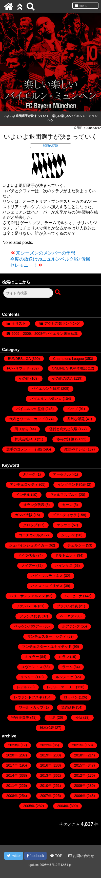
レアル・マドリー (61, 687)
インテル (23, 495)
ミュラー (32, 657)
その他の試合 (62, 378)
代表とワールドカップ (27, 419)
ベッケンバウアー (28, 626)
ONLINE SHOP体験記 (69, 368)
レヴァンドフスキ (28, 697)
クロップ (30, 525)
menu (81, 6)
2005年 (29, 806)
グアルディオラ (64, 515)
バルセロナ (73, 596)
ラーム (67, 667)
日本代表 (47, 728)
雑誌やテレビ (75, 449)
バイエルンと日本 (46, 388)
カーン (67, 505)
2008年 (11, 796)
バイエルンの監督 (30, 409)
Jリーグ (29, 474)
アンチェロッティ (24, 484)
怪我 (78, 717)
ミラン (63, 657)
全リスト (19, 323)
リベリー (27, 677)
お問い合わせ (81, 856)
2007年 (46, 796)
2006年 (80, 796)
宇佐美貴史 (20, 717)
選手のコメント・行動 (24, 449)
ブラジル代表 (67, 606)
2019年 (46, 755)
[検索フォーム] (28, 293)
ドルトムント (65, 555)
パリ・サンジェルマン (27, 596)
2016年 (46, 765)
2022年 (46, 745)
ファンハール (26, 606)
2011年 (11, 786)
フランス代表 (30, 616)
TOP (56, 856)
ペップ (72, 409)
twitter (14, 856)
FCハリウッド (18, 368)
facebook (35, 856)
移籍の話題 (50, 145)
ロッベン (71, 697)
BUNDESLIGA (19, 359)
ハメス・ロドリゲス (47, 586)
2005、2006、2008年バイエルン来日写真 (45, 333)
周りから (21, 429)
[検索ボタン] (58, 292)
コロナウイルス (31, 535)
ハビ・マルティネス (47, 576)
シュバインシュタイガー (28, 545)
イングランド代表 (71, 484)
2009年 (80, 786)
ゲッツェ (64, 525)
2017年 (11, 765)
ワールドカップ (31, 707)
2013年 (46, 775)
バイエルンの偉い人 (46, 399)
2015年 (80, 765)
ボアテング (71, 626)
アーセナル (62, 474)
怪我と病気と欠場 (63, 429)
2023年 (13, 745)
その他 (24, 378)
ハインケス (64, 565)
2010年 (46, 786)
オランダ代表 (34, 505)
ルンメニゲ (64, 677)
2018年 (80, 755)
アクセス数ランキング (62, 323)
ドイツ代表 (26, 555)
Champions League (68, 359)
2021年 (78, 745)
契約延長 (68, 707)
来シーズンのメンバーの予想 (45, 253)
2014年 (11, 775)
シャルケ (68, 535)
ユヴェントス (32, 667)
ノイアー (28, 565)
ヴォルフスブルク (64, 495)
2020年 (11, 755)
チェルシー (76, 545)
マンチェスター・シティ (46, 636)
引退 (52, 717)
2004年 (63, 806)
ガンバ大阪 (24, 515)
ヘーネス (67, 616)
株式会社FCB (25, 439)
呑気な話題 (76, 419)
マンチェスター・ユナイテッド (47, 647)
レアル (22, 687)
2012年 (80, 775)
